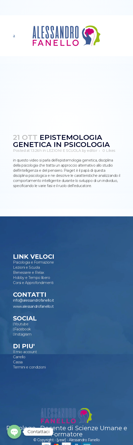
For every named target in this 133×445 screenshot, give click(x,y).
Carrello (19, 357)
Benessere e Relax (28, 272)
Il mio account (25, 352)
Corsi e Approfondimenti (33, 282)
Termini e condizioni (29, 367)
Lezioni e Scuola (26, 267)
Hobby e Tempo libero (31, 277)
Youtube (21, 324)
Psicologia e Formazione (33, 262)
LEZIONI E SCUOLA (64, 150)
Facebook (22, 329)
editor (92, 150)
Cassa (18, 362)
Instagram (23, 334)
